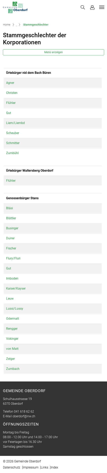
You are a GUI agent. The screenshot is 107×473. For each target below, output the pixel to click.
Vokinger (14, 339)
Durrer (12, 238)
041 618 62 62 (24, 411)
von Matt (14, 349)
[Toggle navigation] (101, 7)
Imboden (14, 278)
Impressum (30, 467)
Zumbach (14, 369)
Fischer (13, 248)
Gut (10, 113)
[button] (83, 7)
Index (54, 467)
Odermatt (14, 318)
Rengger (13, 328)
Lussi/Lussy (16, 308)
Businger (14, 228)
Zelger (12, 359)
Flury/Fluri (15, 258)
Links (44, 467)
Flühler (12, 103)
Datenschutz (11, 467)
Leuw (12, 298)
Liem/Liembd (17, 123)
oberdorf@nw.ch (24, 416)
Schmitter (14, 143)
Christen (13, 93)
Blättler (13, 218)
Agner (12, 83)
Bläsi (11, 208)
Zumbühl (14, 153)
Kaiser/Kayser (18, 288)
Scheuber (14, 133)
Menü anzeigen (53, 52)
